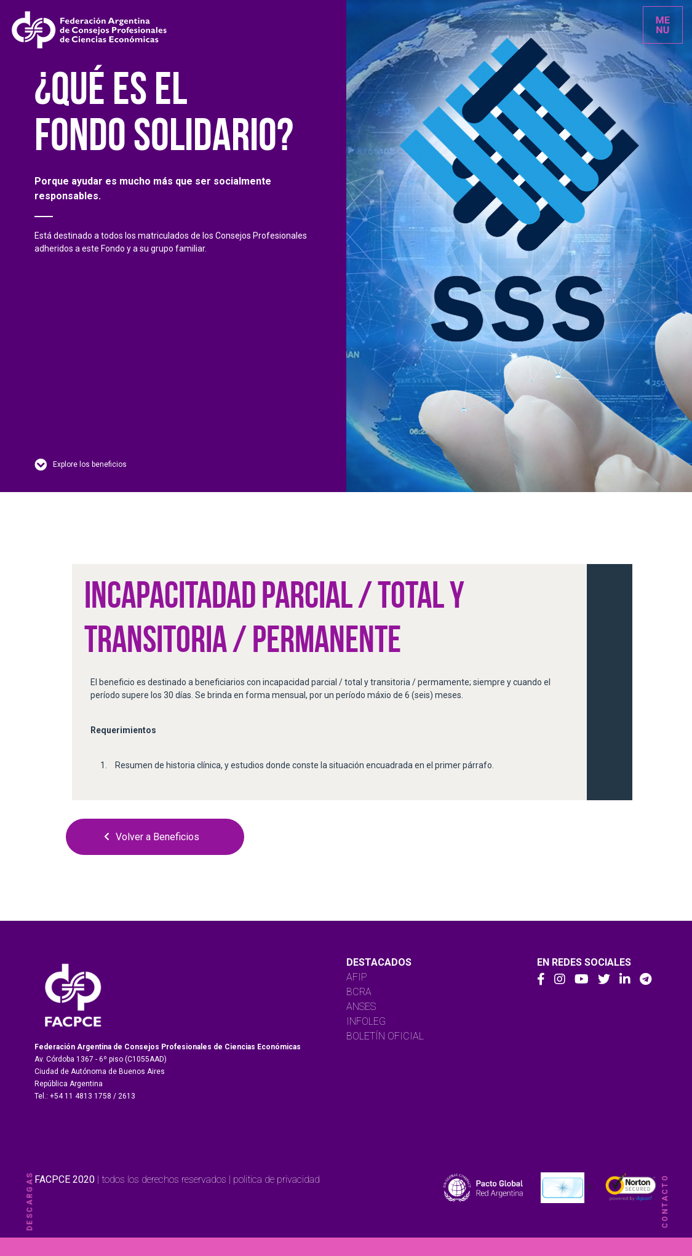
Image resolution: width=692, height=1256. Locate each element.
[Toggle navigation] (663, 25)
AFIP (356, 977)
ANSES (361, 1006)
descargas (29, 1201)
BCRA (359, 992)
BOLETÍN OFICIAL (385, 1036)
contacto (665, 1201)
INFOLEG (366, 1021)
